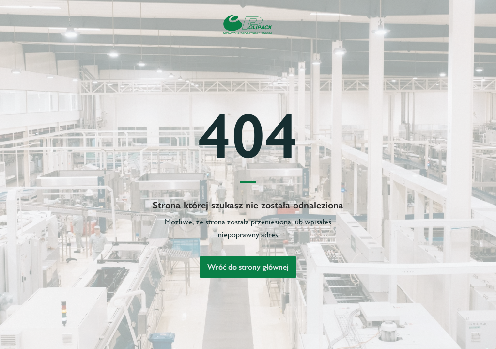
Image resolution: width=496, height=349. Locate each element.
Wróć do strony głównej (248, 266)
